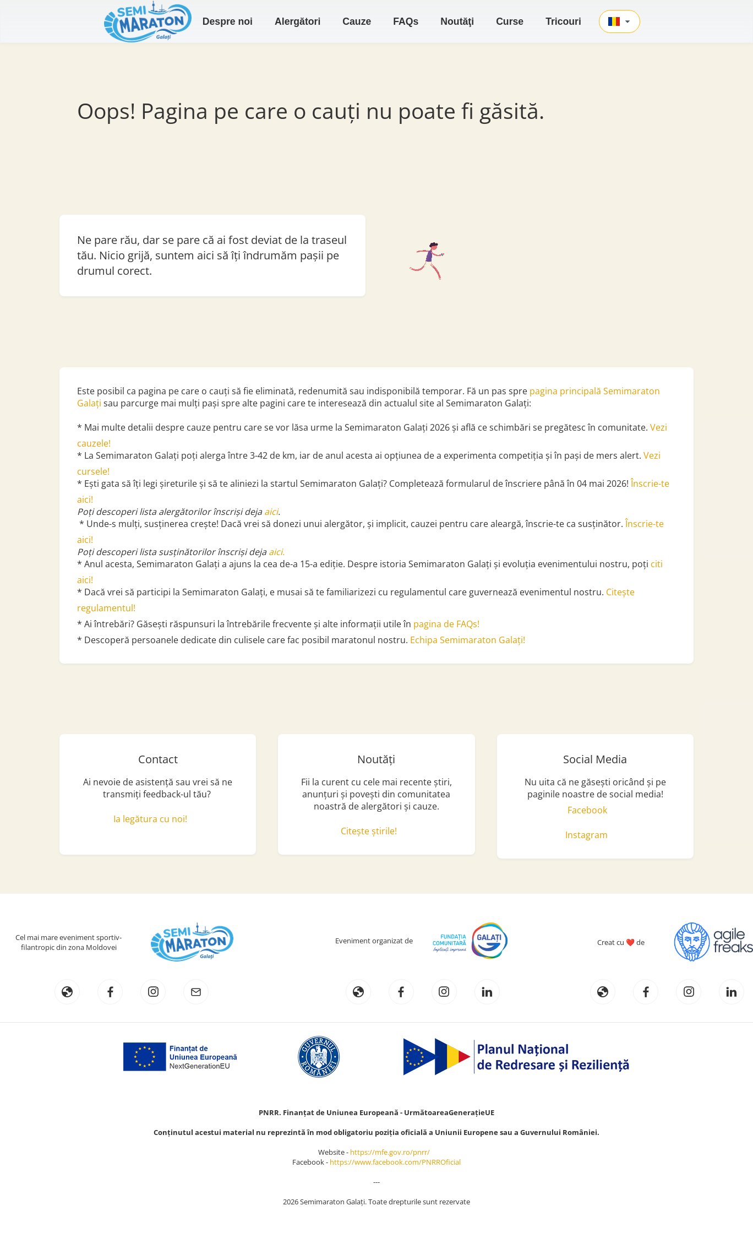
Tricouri (563, 21)
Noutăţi (457, 21)
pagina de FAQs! (446, 624)
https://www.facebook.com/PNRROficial (395, 1162)
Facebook (587, 810)
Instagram (586, 835)
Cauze (356, 21)
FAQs (405, 21)
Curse (509, 21)
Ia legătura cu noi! (150, 819)
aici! (85, 580)
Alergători (297, 21)
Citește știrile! (369, 831)
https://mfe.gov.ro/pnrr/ (392, 1152)
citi (657, 564)
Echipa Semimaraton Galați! (467, 640)
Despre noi (228, 21)
